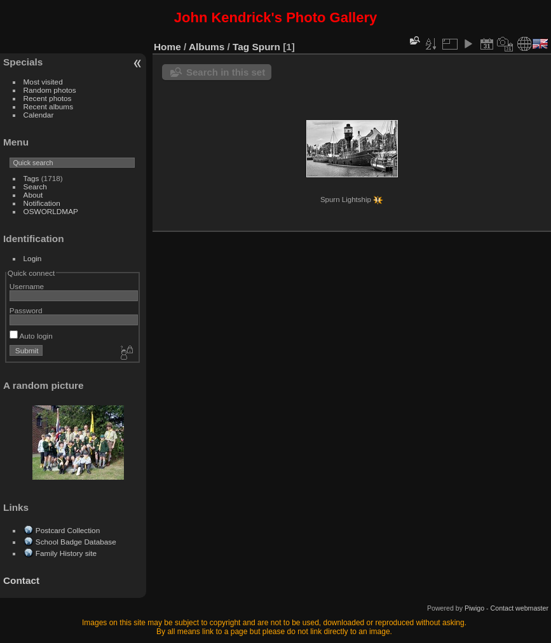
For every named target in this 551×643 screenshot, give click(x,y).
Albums (206, 46)
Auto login (31, 336)
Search (35, 186)
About (33, 195)
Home (167, 46)
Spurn (266, 46)
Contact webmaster (519, 608)
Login (33, 258)
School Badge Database (76, 542)
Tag (241, 46)
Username (27, 286)
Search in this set (225, 72)
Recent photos (48, 98)
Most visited (43, 82)
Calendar (39, 115)
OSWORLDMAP (51, 211)
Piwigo (474, 608)
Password (26, 310)
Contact (21, 580)
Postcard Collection (68, 530)
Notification (42, 203)
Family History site (66, 553)
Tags (31, 178)
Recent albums (48, 106)
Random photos (50, 90)
